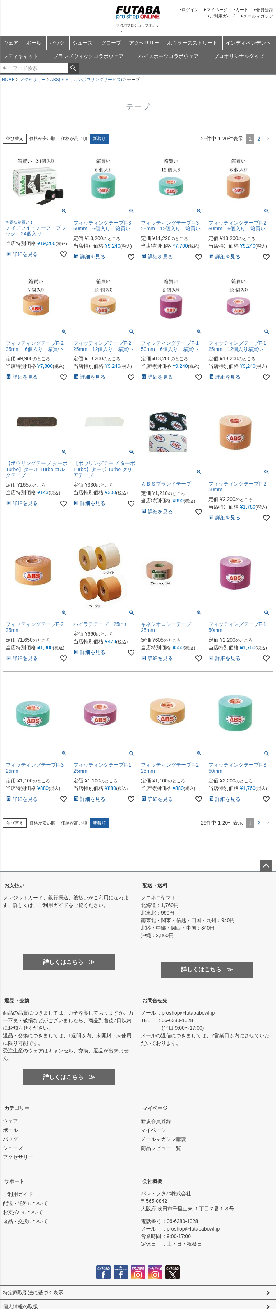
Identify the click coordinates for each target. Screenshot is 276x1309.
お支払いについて (23, 1212)
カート (241, 9)
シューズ (83, 43)
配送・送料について (25, 1203)
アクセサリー (144, 43)
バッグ (57, 43)
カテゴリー (16, 1108)
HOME (8, 79)
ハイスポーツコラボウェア (168, 56)
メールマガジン (258, 16)
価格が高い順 (74, 138)
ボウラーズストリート (192, 43)
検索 (73, 68)
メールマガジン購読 (163, 1139)
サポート (14, 1181)
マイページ (217, 9)
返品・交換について (25, 1221)
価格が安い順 (42, 138)
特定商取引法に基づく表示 (33, 1292)
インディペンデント (248, 43)
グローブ (111, 43)
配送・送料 (154, 885)
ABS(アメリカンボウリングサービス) (86, 79)
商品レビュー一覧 (161, 1148)
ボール (33, 43)
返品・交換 (16, 1000)
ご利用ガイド (222, 16)
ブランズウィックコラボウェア (88, 56)
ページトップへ (266, 866)
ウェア (10, 43)
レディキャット (20, 56)
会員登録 (264, 9)
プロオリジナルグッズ (239, 56)
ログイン (190, 9)
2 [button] (258, 139)
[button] (268, 139)
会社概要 (152, 1181)
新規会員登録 (156, 1121)
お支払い (14, 885)
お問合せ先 (154, 1000)
